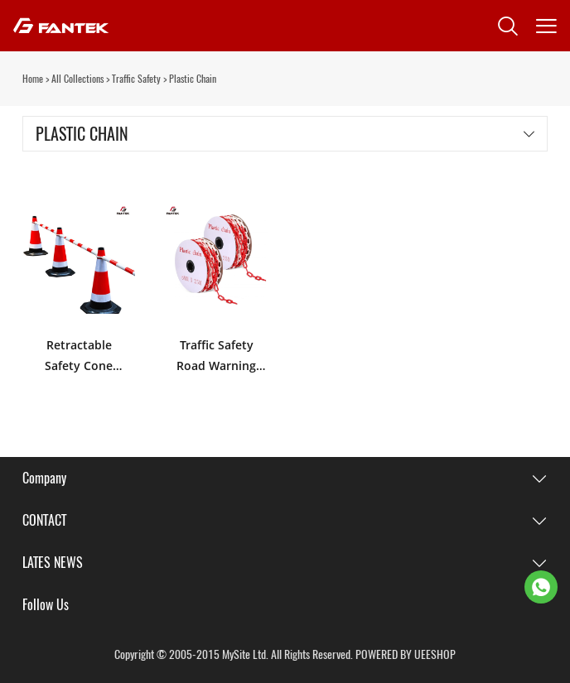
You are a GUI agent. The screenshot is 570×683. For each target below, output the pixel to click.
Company (44, 478)
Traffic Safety (136, 78)
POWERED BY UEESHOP (405, 654)
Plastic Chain (192, 78)
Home (32, 78)
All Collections (77, 78)
